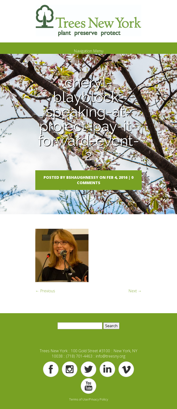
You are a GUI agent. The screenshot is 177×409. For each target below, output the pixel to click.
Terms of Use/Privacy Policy (88, 399)
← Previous (45, 291)
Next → (135, 291)
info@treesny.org (110, 356)
